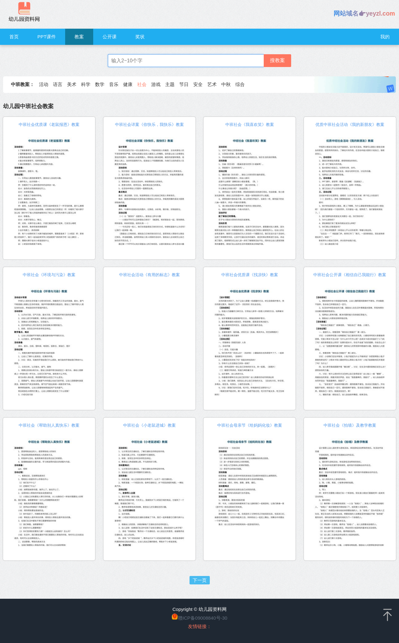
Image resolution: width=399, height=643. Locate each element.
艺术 (212, 84)
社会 (142, 84)
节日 (184, 84)
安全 (198, 84)
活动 (43, 84)
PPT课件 (46, 36)
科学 (85, 84)
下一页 (200, 580)
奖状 (140, 36)
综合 (240, 84)
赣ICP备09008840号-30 (202, 618)
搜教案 (277, 60)
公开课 (110, 36)
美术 (71, 84)
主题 (170, 84)
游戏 (156, 84)
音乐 (113, 84)
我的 (385, 36)
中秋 (226, 84)
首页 (14, 36)
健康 (127, 84)
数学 (99, 84)
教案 (79, 36)
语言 (57, 84)
